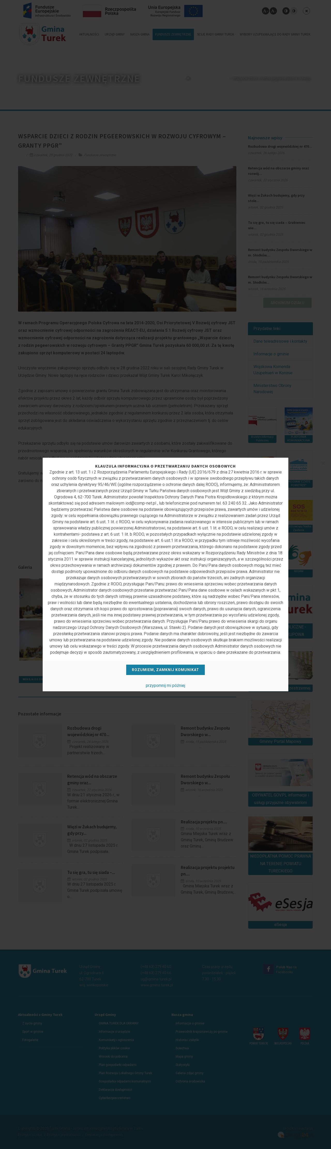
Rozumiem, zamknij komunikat (165, 670)
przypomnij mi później (165, 685)
